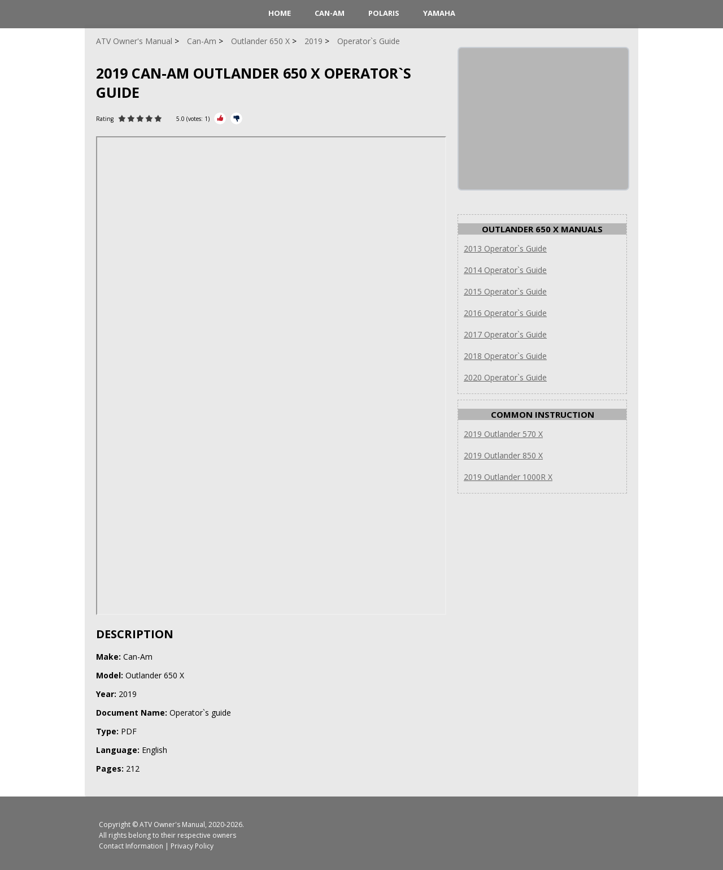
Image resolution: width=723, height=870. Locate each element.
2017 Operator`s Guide (505, 334)
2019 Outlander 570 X (503, 433)
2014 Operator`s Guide (505, 270)
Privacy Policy (192, 846)
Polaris (383, 13)
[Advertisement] (543, 118)
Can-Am (330, 13)
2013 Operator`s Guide (505, 248)
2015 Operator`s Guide (505, 291)
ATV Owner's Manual (172, 824)
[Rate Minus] (236, 118)
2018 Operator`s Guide (505, 355)
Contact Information (131, 846)
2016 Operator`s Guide (505, 313)
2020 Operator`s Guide (505, 377)
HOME (279, 13)
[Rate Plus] (220, 118)
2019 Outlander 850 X (503, 455)
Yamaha (439, 13)
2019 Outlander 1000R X (508, 476)
